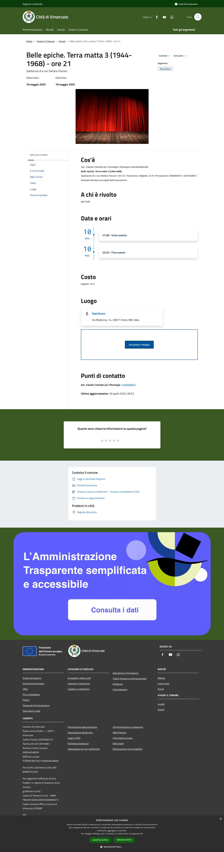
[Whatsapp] (171, 17)
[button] (112, 846)
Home (29, 41)
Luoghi (161, 704)
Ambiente (118, 684)
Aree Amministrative (33, 683)
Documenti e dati (31, 711)
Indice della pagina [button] (38, 154)
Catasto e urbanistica (79, 689)
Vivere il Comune (46, 41)
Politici (26, 700)
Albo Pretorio (119, 732)
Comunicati (163, 683)
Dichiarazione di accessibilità (127, 749)
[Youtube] (163, 17)
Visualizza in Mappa (139, 344)
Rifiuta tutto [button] (124, 840)
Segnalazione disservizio (80, 732)
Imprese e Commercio (79, 683)
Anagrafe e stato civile (79, 678)
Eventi (62, 41)
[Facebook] (156, 17)
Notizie (161, 678)
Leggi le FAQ (74, 738)
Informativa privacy (123, 738)
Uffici (25, 689)
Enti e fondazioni (31, 694)
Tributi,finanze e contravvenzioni (130, 678)
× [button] (220, 819)
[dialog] (112, 834)
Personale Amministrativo (36, 705)
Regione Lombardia (32, 4)
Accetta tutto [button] (100, 840)
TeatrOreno (98, 313)
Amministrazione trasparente (128, 727)
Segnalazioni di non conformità (84, 749)
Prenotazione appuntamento (82, 727)
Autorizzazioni (120, 689)
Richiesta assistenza (78, 743)
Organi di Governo (32, 678)
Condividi (165, 56)
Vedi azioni (180, 56)
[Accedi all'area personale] (186, 4)
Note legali (118, 743)
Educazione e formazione (125, 673)
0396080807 (129, 385)
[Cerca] (197, 17)
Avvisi (161, 689)
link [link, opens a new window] (141, 833)
